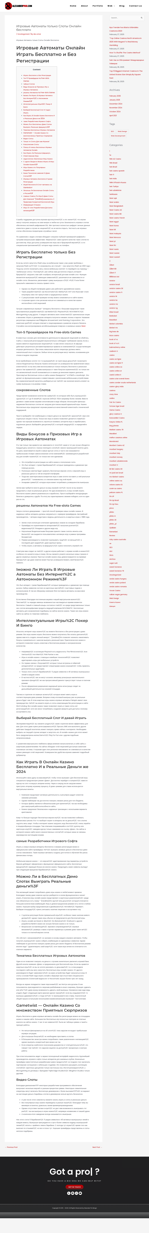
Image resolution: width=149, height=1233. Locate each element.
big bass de (114, 332)
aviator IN (113, 296)
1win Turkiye (114, 186)
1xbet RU (113, 245)
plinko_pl (113, 524)
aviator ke (113, 300)
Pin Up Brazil (114, 500)
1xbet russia (114, 249)
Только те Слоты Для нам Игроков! (37, 150)
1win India (113, 179)
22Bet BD (113, 269)
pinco (111, 508)
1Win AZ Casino (115, 159)
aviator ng (113, 308)
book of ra (113, 339)
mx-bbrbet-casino (117, 477)
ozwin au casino (116, 489)
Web (114, 6)
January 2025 (115, 100)
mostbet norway (116, 457)
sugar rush (113, 563)
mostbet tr (114, 465)
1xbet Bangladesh (117, 206)
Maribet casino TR (117, 430)
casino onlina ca (116, 367)
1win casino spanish (117, 171)
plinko (111, 512)
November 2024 (116, 108)
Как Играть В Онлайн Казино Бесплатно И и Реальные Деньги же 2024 (37, 121)
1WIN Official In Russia (118, 182)
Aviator (112, 281)
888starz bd (114, 277)
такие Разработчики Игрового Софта (38, 127)
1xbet (83, 340)
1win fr (112, 175)
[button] (116, 6)
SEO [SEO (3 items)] (112, 132)
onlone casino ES (116, 485)
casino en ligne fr (116, 363)
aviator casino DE (116, 288)
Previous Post (12, 1162)
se (110, 543)
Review (112, 536)
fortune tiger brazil (117, 406)
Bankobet (113, 316)
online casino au (116, 481)
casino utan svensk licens (120, 379)
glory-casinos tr (116, 414)
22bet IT (112, 273)
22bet (111, 265)
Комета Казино (115, 602)
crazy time (114, 394)
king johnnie (114, 426)
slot (111, 551)
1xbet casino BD (116, 214)
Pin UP (112, 496)
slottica (112, 559)
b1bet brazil (114, 312)
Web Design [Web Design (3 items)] (122, 132)
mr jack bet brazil (116, 473)
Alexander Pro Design (90, 1223)
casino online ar (116, 371)
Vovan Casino (115, 590)
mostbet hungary (117, 449)
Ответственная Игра (31, 164)
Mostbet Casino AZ (117, 445)
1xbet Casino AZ (116, 210)
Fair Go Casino (115, 402)
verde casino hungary (118, 579)
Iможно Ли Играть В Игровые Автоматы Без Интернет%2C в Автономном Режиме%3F (39, 101)
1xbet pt (112, 241)
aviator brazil (115, 285)
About (89, 6)
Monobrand (114, 441)
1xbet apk (113, 198)
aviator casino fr (116, 292)
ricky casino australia (118, 539)
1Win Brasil (113, 163)
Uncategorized (24, 34)
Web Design (114, 598)
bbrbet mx (114, 328)
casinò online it (115, 375)
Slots (111, 555)
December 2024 (116, 104)
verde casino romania (118, 587)
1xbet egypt (114, 222)
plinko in (112, 516)
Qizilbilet (113, 528)
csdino (112, 398)
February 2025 (115, 96)
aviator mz (114, 304)
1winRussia (113, 194)
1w (110, 155)
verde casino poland (118, 583)
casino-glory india (117, 386)
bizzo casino (114, 335)
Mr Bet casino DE (116, 469)
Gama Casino (115, 410)
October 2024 (115, 112)
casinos (112, 390)
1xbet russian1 (115, 257)
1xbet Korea (114, 226)
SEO (111, 547)
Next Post (97, 1162)
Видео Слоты (28, 147)
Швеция (112, 606)
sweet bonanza (116, 567)
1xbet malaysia (115, 233)
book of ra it (114, 343)
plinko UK (113, 520)
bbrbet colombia (116, 324)
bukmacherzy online (118, 347)
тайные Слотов (29, 84)
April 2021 (113, 116)
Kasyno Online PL (116, 422)
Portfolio (102, 6)
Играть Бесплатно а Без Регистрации (38, 75)
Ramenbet (114, 532)
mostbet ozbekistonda (119, 461)
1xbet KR (113, 230)
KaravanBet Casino (117, 418)
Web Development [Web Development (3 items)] (118, 136)
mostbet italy (115, 453)
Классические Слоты (31, 153)
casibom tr (114, 351)
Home (79, 6)
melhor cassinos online (119, 437)
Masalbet (113, 434)
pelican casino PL (116, 492)
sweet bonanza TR (117, 571)
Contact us (136, 6)
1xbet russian (114, 253)
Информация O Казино (32, 219)
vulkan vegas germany (119, 594)
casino (112, 355)
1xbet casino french (117, 218)
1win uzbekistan (116, 190)
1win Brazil (113, 167)
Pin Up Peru (114, 504)
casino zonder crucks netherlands (124, 383)
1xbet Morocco (115, 237)
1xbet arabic (114, 202)
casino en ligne (115, 359)
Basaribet (113, 320)
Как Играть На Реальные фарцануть (38, 161)
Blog (123, 6)
